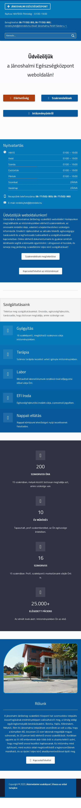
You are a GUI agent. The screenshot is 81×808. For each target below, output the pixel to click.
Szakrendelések (59, 98)
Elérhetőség (19, 98)
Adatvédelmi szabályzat (39, 784)
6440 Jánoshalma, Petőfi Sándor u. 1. (49, 26)
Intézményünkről (40, 113)
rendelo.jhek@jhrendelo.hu (18, 26)
